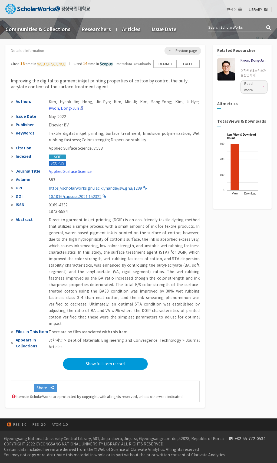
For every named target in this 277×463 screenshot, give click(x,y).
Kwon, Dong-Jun (253, 60)
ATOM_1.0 (60, 424)
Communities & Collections (37, 29)
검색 (269, 28)
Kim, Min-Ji (125, 101)
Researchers (96, 29)
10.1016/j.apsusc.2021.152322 (75, 196)
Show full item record (105, 363)
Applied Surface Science (70, 171)
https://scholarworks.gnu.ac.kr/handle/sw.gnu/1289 (95, 188)
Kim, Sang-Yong (155, 101)
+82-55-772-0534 (250, 438)
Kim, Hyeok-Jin (63, 101)
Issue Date (163, 29)
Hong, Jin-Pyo (96, 101)
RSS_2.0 (38, 424)
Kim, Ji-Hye (186, 101)
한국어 (232, 9)
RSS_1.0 (19, 424)
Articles (131, 29)
